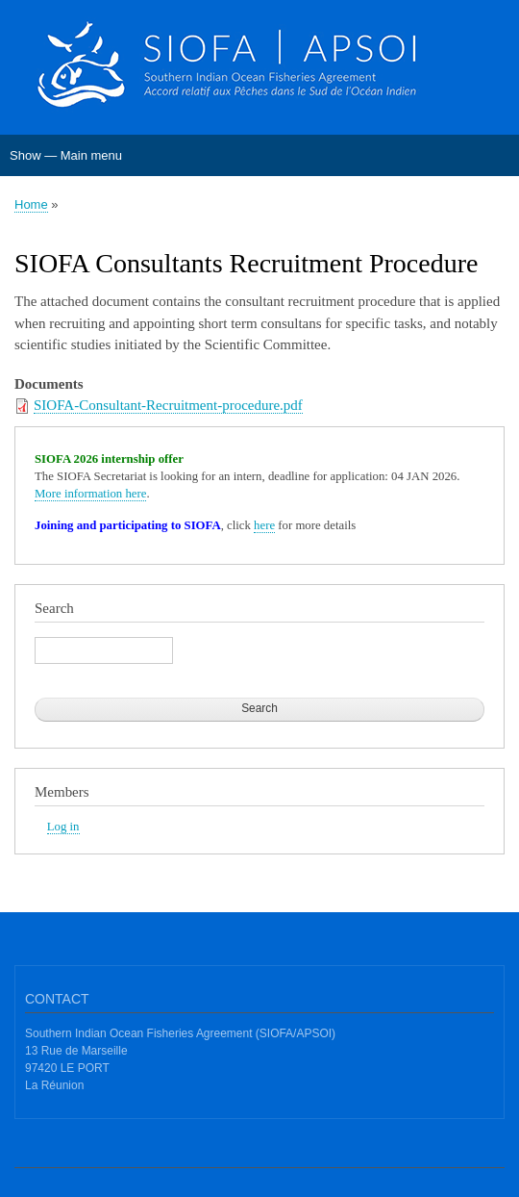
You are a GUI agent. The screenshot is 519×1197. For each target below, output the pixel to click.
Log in (63, 826)
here (264, 525)
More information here (90, 493)
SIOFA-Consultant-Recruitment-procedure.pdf (168, 405)
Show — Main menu (66, 155)
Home (31, 204)
